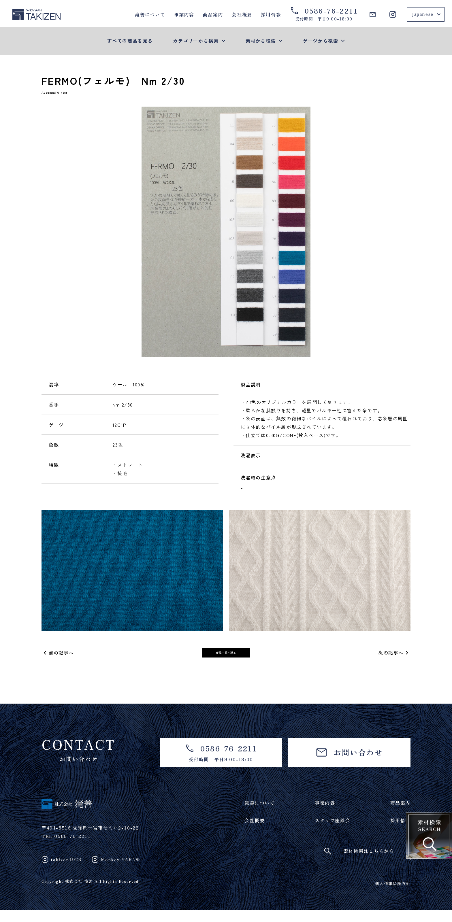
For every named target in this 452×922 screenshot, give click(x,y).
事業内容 (184, 14)
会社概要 (242, 14)
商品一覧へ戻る (226, 658)
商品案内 (213, 14)
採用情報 (271, 14)
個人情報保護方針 (392, 895)
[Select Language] (426, 14)
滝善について (150, 14)
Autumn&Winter (63, 94)
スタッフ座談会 (332, 832)
